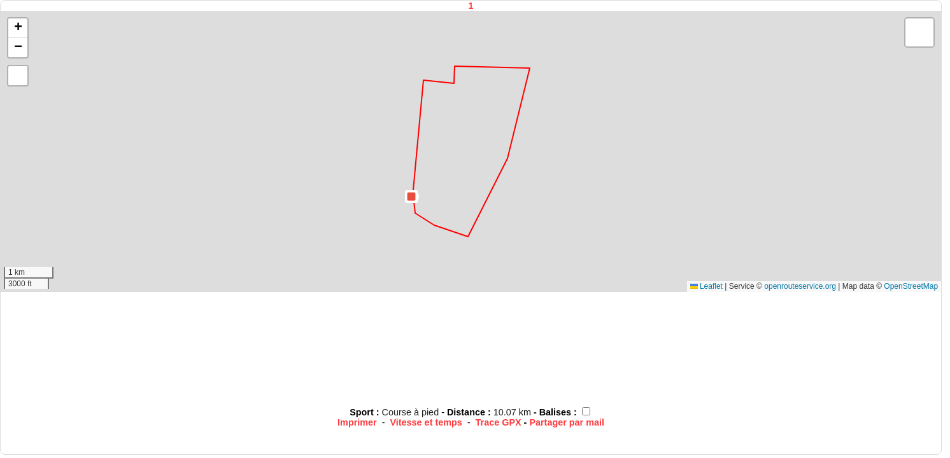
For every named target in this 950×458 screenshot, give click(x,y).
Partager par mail (566, 422)
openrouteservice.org (800, 286)
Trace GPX (498, 422)
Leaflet (706, 286)
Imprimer (357, 422)
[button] (411, 197)
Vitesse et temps (426, 422)
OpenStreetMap (911, 286)
